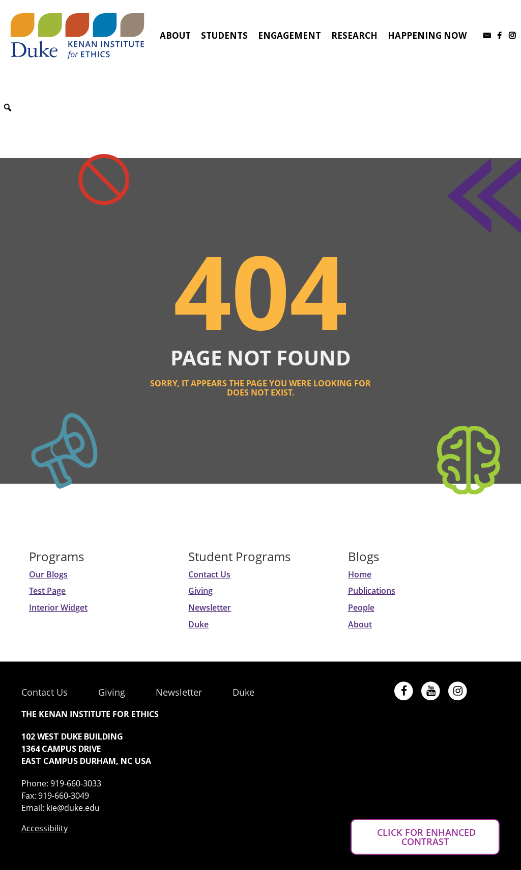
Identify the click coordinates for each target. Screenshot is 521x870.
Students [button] (224, 35)
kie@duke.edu (73, 807)
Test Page (47, 590)
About (360, 624)
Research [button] (354, 35)
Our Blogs (48, 574)
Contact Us (209, 574)
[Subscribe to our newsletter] (486, 35)
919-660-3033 (75, 783)
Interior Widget (58, 607)
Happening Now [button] (427, 35)
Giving (200, 590)
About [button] (175, 35)
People (361, 607)
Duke (198, 624)
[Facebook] (499, 35)
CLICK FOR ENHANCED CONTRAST (425, 837)
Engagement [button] (289, 35)
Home (359, 574)
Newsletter (209, 607)
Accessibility (44, 828)
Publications (371, 590)
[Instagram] (512, 35)
